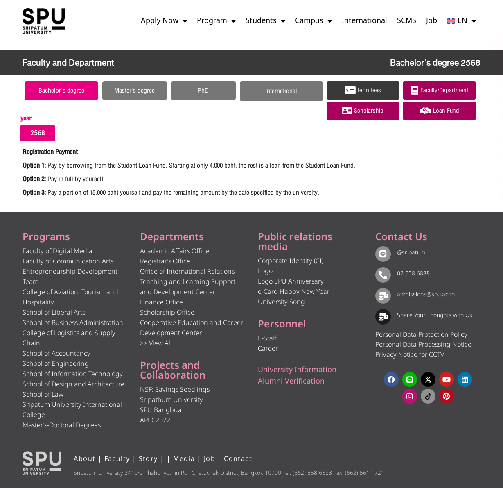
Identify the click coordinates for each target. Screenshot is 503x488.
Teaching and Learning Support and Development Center (187, 288)
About (84, 460)
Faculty (117, 460)
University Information (297, 370)
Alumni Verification (291, 382)
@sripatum (409, 253)
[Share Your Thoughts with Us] (382, 316)
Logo (265, 272)
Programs (46, 238)
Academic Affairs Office (174, 252)
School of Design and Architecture (73, 385)
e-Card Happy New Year (293, 292)
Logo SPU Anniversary (291, 282)
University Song (281, 303)
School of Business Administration (73, 324)
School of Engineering (56, 365)
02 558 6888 (411, 274)
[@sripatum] (382, 254)
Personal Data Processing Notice (423, 345)
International (364, 20)
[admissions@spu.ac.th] (382, 295)
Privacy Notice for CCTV (409, 355)
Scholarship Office (167, 313)
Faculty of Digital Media (57, 252)
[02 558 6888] (382, 275)
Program (216, 21)
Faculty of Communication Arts (68, 262)
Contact (238, 460)
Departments (172, 238)
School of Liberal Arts (54, 313)
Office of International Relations (187, 272)
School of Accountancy (56, 354)
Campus (313, 21)
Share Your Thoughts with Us (433, 315)
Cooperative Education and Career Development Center (191, 329)
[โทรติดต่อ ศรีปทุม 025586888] (459, 74)
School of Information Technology (73, 375)
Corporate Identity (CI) (290, 262)
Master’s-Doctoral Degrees (62, 426)
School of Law (43, 395)
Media (184, 460)
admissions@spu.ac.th (424, 295)
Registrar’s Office (165, 262)
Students (265, 21)
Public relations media (295, 243)
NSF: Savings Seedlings (175, 390)
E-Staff (267, 339)
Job (431, 20)
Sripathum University (171, 401)
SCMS (406, 20)
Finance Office (161, 303)
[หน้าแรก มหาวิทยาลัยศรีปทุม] (42, 464)
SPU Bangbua (161, 411)
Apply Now (164, 21)
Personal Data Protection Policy (421, 335)
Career (268, 349)
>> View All (156, 344)
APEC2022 (155, 421)
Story (148, 460)
